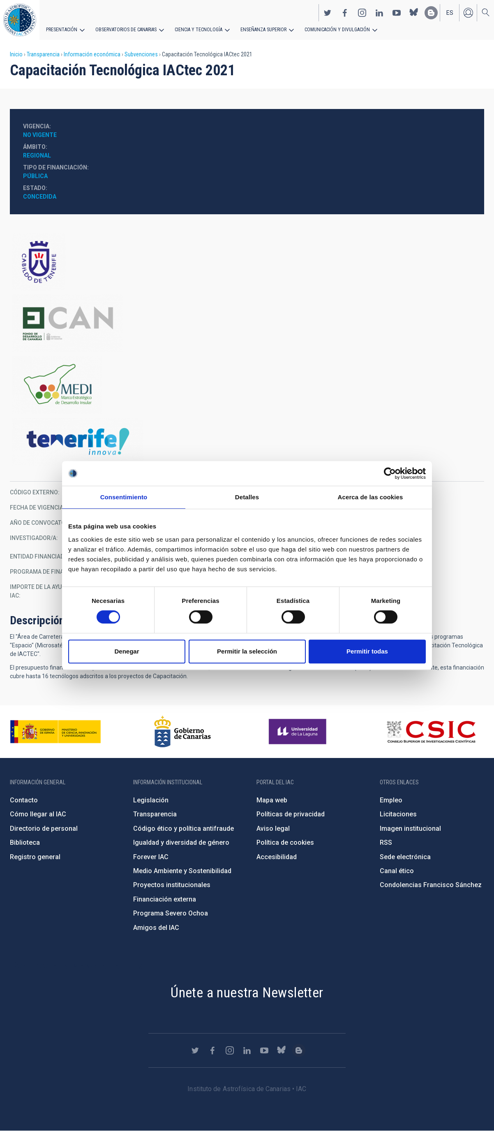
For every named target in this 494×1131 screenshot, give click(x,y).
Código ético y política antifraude (183, 828)
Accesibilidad (276, 857)
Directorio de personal (44, 828)
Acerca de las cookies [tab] (370, 497)
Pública (35, 176)
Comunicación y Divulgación (337, 29)
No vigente (40, 135)
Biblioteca (25, 842)
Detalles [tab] (247, 497)
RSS (386, 842)
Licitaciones (398, 814)
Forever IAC (151, 857)
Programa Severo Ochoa (170, 913)
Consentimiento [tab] (124, 497)
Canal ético (397, 871)
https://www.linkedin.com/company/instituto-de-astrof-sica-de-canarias (379, 12)
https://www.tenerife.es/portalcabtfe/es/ (247, 261)
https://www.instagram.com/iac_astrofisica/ (362, 12)
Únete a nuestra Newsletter (247, 992)
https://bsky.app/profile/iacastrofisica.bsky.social (413, 12)
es (449, 12)
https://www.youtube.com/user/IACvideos (396, 12)
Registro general (35, 857)
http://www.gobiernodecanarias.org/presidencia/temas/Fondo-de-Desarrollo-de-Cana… (247, 323)
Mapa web (271, 800)
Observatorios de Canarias (126, 29)
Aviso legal (273, 828)
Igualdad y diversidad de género (181, 842)
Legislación (151, 800)
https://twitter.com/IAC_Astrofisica (327, 12)
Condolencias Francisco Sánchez (431, 885)
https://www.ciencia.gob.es (55, 732)
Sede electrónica (405, 857)
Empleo (391, 800)
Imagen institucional (410, 828)
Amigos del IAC (156, 928)
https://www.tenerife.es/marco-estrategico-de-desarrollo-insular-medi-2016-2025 (247, 385)
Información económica (92, 54)
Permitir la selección (247, 651)
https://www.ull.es (298, 731)
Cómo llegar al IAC (38, 814)
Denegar (126, 651)
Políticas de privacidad (290, 814)
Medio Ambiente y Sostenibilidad (182, 871)
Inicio (16, 54)
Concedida (39, 196)
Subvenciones (141, 54)
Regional (37, 155)
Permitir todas (367, 651)
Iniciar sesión (468, 12)
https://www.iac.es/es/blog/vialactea (431, 12)
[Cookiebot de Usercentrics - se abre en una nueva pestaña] (390, 473)
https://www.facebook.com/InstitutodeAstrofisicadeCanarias (344, 12)
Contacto (24, 800)
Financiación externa (164, 899)
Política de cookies (285, 842)
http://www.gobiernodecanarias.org (182, 731)
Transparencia (43, 54)
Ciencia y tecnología (198, 29)
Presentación (61, 29)
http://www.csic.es (431, 731)
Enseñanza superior (263, 29)
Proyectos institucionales (171, 885)
